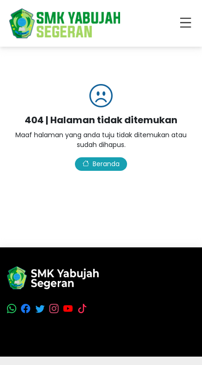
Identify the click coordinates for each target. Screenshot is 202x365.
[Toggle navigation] (187, 23)
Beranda (101, 163)
